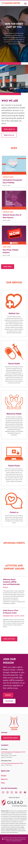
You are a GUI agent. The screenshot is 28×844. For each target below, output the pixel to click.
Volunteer (9, 701)
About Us (4, 779)
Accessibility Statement (16, 840)
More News (8, 266)
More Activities (9, 639)
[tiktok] (20, 792)
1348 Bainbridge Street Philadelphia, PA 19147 (13, 752)
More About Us (9, 129)
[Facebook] (3, 792)
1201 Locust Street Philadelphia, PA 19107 (12, 763)
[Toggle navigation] (25, 3)
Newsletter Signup (11, 738)
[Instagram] (7, 792)
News (3, 783)
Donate (8, 695)
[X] (12, 792)
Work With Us (9, 135)
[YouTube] (25, 792)
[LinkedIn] (16, 792)
